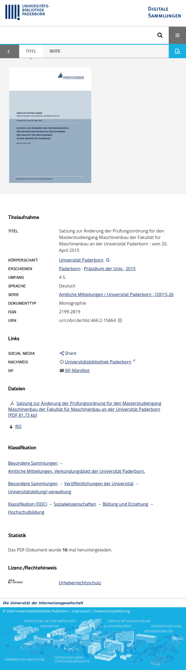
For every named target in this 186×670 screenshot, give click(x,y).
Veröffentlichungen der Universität (99, 484)
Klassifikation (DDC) (27, 504)
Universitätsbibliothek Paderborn (42, 611)
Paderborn (70, 269)
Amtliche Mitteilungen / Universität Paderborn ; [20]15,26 (116, 294)
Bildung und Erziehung (125, 504)
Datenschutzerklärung (112, 611)
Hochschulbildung (26, 512)
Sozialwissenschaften (75, 504)
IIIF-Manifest (77, 370)
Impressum (81, 611)
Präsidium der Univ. (104, 269)
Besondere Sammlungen (33, 463)
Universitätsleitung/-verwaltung (39, 492)
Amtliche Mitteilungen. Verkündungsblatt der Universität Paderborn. (76, 471)
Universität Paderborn (81, 260)
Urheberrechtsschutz (80, 583)
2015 (131, 269)
